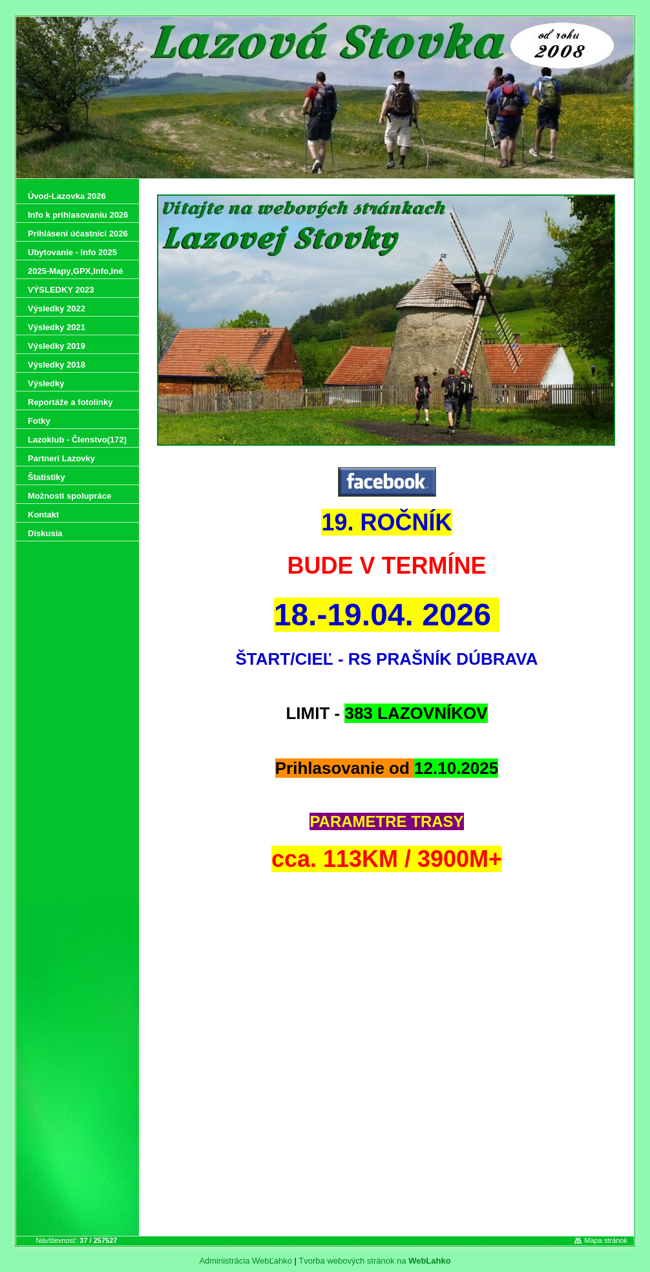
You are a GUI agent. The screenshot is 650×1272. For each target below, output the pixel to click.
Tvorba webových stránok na (374, 1261)
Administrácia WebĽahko (245, 1261)
